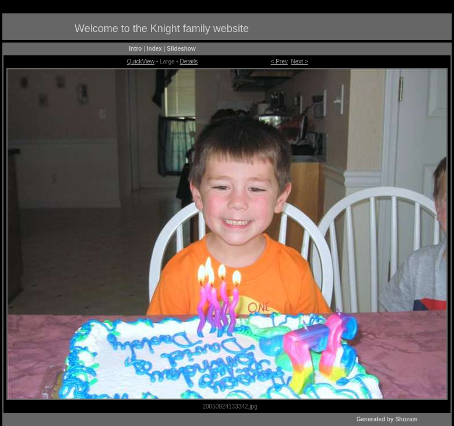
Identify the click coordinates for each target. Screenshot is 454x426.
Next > (299, 61)
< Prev (279, 61)
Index (154, 48)
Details (189, 61)
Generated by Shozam (386, 419)
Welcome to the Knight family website (162, 28)
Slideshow (181, 48)
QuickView (140, 61)
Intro (135, 48)
